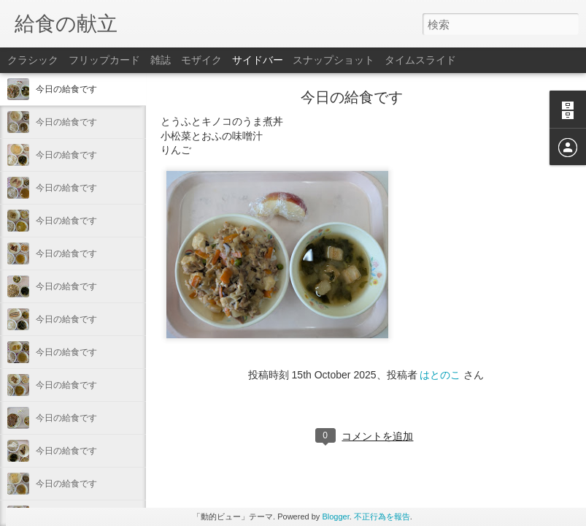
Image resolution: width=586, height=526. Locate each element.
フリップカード (104, 60)
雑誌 (160, 60)
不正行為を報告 (382, 516)
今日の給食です (66, 89)
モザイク (201, 60)
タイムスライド (420, 60)
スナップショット (333, 60)
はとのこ (440, 375)
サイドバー (257, 60)
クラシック (32, 60)
